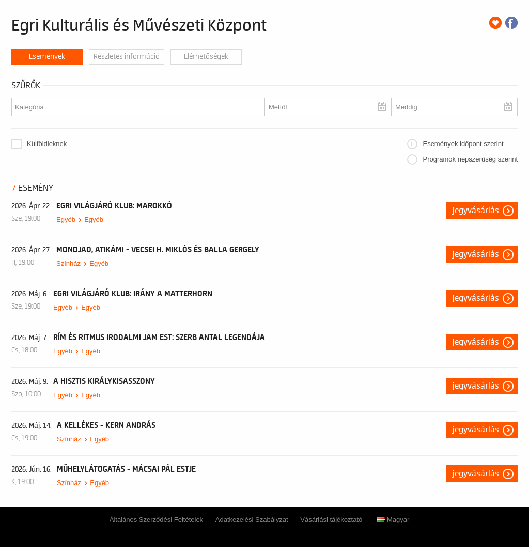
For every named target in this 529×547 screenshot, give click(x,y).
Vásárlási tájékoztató (331, 519)
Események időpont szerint (463, 144)
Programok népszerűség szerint (470, 159)
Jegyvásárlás (476, 210)
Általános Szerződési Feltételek (156, 519)
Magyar (393, 519)
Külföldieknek (47, 144)
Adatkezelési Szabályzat (251, 519)
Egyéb (65, 219)
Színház (68, 263)
